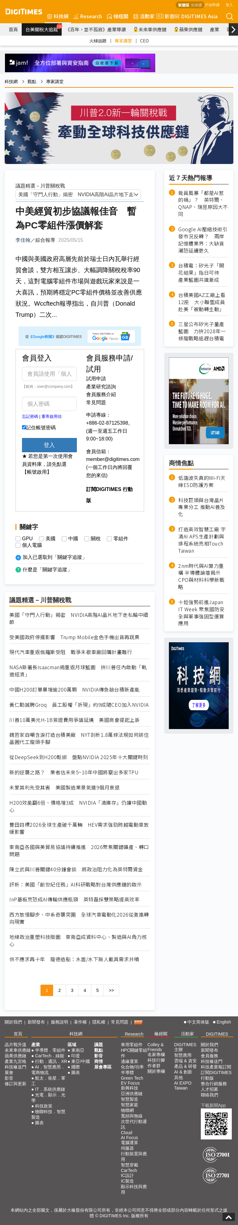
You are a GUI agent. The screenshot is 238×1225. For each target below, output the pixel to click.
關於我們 (13, 1021)
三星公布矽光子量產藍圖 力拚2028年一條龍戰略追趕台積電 (202, 331)
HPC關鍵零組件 (134, 1053)
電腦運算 (129, 1142)
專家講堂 (123, 41)
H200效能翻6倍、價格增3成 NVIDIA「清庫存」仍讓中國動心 (78, 806)
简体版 (196, 4)
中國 (73, 538)
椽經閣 (117, 16)
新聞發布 (36, 1021)
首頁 (13, 29)
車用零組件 (132, 1044)
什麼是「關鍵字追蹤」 (47, 569)
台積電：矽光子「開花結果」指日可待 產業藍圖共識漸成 (201, 272)
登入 (229, 4)
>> (111, 990)
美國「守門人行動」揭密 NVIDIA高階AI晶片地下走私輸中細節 (78, 618)
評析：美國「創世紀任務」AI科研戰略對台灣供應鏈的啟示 (75, 884)
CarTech (129, 1170)
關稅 (96, 538)
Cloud (126, 1132)
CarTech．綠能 (49, 1055)
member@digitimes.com (113, 459)
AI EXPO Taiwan (183, 1085)
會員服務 (209, 1055)
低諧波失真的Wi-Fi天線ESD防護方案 (201, 481)
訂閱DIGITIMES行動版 (216, 1075)
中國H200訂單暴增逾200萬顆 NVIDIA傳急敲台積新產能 (74, 689)
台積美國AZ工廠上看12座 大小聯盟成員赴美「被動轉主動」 (201, 302)
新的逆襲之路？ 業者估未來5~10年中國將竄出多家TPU (74, 772)
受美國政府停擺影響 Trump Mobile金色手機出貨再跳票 (74, 637)
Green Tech (132, 1078)
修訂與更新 (15, 1083)
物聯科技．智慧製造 (48, 1114)
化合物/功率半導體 (132, 1069)
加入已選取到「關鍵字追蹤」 (55, 557)
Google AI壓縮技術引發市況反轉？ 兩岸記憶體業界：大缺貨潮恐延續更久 (202, 240)
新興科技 (129, 1088)
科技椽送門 (15, 1066)
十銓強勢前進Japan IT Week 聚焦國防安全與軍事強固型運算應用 (201, 613)
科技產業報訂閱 (216, 1066)
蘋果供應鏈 (188, 29)
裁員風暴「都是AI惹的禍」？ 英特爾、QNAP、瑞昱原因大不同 (203, 203)
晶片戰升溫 (15, 1044)
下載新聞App (213, 1105)
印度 (75, 1055)
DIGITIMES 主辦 (185, 1047)
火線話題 (98, 41)
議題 (98, 1044)
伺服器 (127, 1148)
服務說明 (59, 1021)
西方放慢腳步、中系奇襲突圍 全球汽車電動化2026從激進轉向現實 (79, 918)
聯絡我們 (209, 1094)
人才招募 (209, 1089)
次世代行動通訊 (134, 1124)
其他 (178, 1077)
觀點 (32, 81)
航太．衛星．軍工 (48, 1081)
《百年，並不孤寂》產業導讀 (95, 29)
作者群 (154, 1065)
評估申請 (212, 4)
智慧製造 (129, 1099)
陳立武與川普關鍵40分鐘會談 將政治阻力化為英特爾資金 (76, 869)
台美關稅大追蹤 (43, 28)
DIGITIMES (217, 1034)
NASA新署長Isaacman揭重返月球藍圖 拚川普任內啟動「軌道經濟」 (78, 671)
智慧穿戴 (129, 1164)
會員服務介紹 (101, 394)
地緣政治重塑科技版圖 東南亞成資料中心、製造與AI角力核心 (78, 940)
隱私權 (98, 1021)
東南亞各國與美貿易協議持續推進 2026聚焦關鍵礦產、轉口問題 (79, 850)
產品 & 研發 (185, 1066)
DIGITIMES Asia (196, 16)
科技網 (57, 16)
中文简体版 (198, 1021)
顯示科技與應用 (134, 1189)
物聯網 (127, 1110)
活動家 (144, 16)
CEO (144, 41)
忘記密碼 (30, 416)
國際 (75, 1066)
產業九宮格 (15, 1061)
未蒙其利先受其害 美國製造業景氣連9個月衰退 (64, 787)
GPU (27, 538)
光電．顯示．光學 (48, 1097)
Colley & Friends (156, 1047)
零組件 (120, 538)
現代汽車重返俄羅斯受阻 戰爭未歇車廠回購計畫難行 (70, 652)
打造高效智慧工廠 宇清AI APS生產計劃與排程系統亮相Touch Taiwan (202, 540)
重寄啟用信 (52, 416)
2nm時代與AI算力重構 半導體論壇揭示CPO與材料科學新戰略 (201, 576)
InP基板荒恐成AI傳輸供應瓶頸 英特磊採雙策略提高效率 (74, 899)
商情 (98, 1061)
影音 (165, 16)
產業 (214, 29)
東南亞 (77, 1050)
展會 (9, 1072)
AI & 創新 (183, 1071)
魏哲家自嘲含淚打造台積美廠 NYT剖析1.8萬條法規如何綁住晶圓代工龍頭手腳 (79, 738)
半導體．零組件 (50, 1050)
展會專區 (103, 1066)
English (224, 1021)
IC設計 (127, 1175)
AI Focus (129, 1137)
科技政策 (43, 1105)
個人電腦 (32, 545)
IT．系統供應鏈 (50, 1089)
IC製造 (127, 1181)
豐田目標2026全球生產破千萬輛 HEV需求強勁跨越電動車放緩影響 (79, 828)
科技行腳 (156, 1060)
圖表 (39, 1122)
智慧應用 (183, 1055)
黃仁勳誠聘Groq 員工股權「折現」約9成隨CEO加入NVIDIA (79, 704)
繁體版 (183, 4)
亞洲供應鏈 (132, 1093)
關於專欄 (156, 1071)
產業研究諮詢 (101, 386)
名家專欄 (156, 1054)
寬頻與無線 (132, 1115)
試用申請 (96, 378)
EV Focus (130, 1083)
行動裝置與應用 (134, 1156)
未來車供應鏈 (149, 29)
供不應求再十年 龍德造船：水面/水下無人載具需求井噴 (74, 959)
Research (87, 16)
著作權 (80, 1021)
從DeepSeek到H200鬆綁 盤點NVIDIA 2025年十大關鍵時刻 (78, 757)
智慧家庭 (129, 1104)
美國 (50, 538)
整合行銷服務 (214, 1083)
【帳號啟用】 (37, 472)
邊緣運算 (129, 1061)
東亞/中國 (80, 1061)
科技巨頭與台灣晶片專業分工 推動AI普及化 (201, 507)
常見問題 (96, 402)
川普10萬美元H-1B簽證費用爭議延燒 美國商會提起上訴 (74, 719)
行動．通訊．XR (51, 1061)
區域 (72, 1044)
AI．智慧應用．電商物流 (48, 1069)
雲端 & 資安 (185, 1060)
